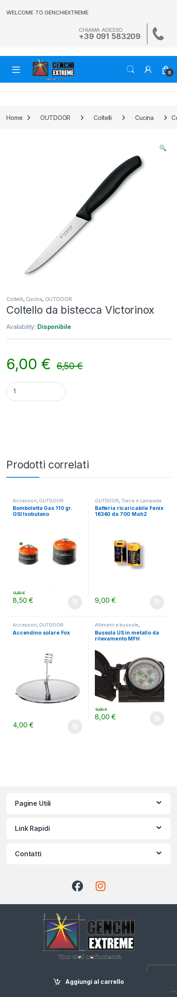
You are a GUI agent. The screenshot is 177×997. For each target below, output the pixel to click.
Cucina (144, 117)
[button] (162, 148)
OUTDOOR (55, 117)
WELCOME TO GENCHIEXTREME (47, 12)
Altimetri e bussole (116, 625)
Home (14, 117)
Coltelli (103, 117)
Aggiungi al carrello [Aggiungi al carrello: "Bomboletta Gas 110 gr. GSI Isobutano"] (75, 602)
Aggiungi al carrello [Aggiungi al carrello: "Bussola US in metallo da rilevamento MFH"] (157, 718)
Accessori (25, 501)
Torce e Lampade (142, 501)
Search (130, 69)
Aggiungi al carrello (94, 981)
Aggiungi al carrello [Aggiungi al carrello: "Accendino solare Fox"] (75, 726)
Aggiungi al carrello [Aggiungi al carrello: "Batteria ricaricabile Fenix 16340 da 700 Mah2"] (157, 602)
